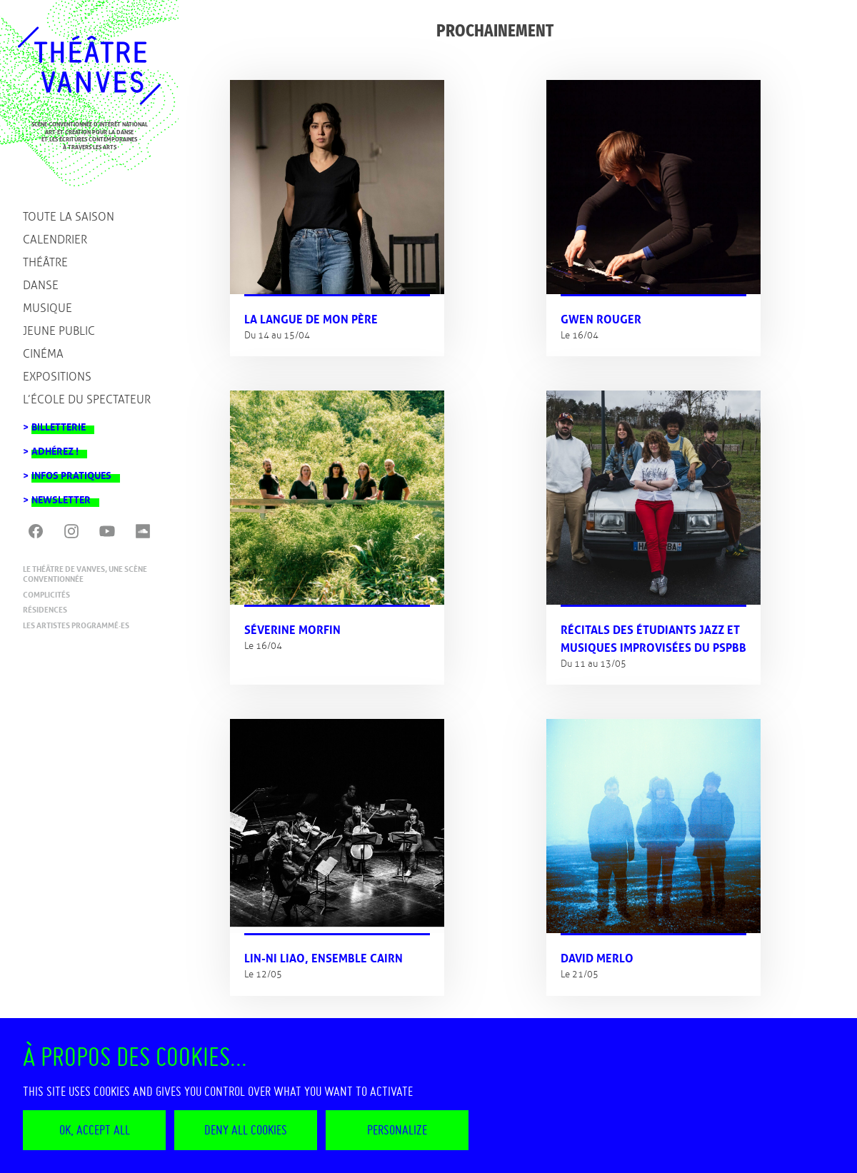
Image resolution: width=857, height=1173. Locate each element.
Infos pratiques (71, 471)
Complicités (46, 595)
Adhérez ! (55, 447)
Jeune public (59, 331)
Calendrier (55, 239)
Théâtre (45, 262)
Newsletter (61, 495)
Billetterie (58, 423)
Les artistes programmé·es (76, 625)
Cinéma (43, 354)
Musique (47, 308)
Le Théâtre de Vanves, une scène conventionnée (85, 574)
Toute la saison (68, 216)
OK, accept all (94, 1129)
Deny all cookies (245, 1129)
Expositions (57, 376)
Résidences (45, 610)
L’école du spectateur (87, 399)
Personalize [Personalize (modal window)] (397, 1129)
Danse (41, 285)
